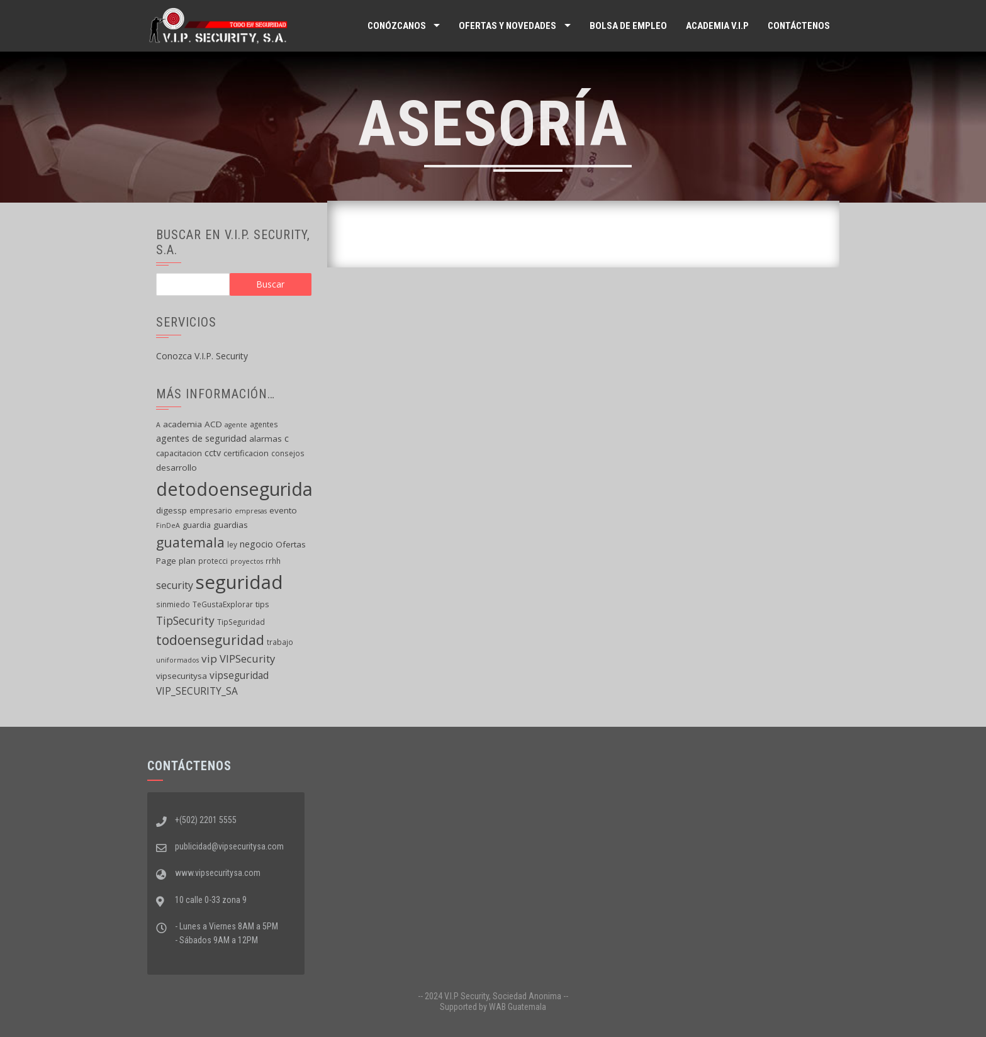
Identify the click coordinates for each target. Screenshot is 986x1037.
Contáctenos (799, 25)
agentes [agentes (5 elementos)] (264, 424)
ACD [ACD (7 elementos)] (213, 424)
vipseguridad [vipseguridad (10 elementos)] (239, 675)
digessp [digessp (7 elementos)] (171, 510)
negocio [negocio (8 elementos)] (256, 544)
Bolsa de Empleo (628, 25)
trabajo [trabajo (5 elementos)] (280, 642)
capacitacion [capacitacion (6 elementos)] (179, 453)
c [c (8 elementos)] (286, 438)
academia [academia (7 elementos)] (182, 424)
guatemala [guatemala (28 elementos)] (190, 542)
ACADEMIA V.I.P (717, 25)
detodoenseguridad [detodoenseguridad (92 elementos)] (240, 488)
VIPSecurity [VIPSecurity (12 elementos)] (247, 658)
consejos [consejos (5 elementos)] (288, 453)
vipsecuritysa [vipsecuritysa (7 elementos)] (181, 675)
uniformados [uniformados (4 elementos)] (177, 660)
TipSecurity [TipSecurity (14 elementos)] (185, 620)
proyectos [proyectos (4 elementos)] (246, 561)
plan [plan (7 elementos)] (187, 560)
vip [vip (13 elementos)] (209, 658)
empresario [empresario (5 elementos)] (210, 510)
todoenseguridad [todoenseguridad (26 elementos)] (210, 640)
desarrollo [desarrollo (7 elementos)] (176, 467)
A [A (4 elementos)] (158, 424)
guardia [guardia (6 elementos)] (196, 524)
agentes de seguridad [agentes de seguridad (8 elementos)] (201, 438)
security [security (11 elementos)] (174, 585)
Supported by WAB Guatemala (493, 1007)
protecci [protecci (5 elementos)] (213, 561)
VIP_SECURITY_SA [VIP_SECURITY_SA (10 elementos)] (197, 691)
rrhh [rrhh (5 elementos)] (273, 561)
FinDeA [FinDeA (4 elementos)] (168, 525)
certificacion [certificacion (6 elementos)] (246, 453)
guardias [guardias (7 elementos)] (230, 524)
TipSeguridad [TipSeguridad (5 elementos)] (241, 622)
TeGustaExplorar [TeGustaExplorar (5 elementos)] (223, 604)
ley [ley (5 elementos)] (232, 544)
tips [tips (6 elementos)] (262, 604)
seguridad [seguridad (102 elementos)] (239, 582)
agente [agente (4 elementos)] (236, 424)
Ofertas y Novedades (507, 25)
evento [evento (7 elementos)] (283, 510)
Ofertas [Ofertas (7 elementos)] (291, 544)
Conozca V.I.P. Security (202, 356)
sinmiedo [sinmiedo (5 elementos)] (173, 604)
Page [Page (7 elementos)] (166, 560)
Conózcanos (396, 25)
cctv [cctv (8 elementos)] (212, 453)
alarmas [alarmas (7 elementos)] (265, 438)
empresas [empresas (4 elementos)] (251, 511)
